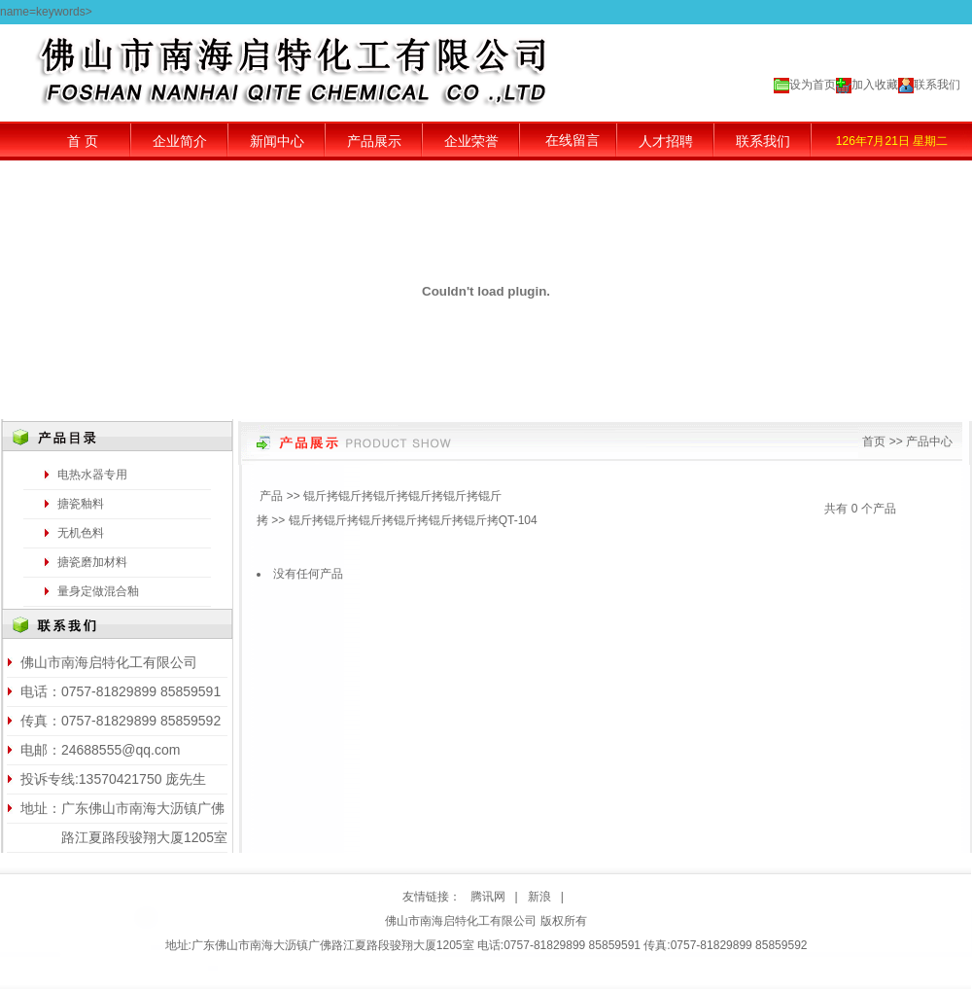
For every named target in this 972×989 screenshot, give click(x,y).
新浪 (539, 896)
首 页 (82, 141)
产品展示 (374, 141)
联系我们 (937, 84)
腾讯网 (487, 896)
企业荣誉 (471, 141)
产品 (271, 496)
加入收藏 (874, 84)
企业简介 (180, 141)
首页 (873, 441)
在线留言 (572, 140)
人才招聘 (666, 141)
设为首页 (812, 84)
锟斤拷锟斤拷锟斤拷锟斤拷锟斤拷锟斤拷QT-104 (413, 520)
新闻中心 (277, 141)
